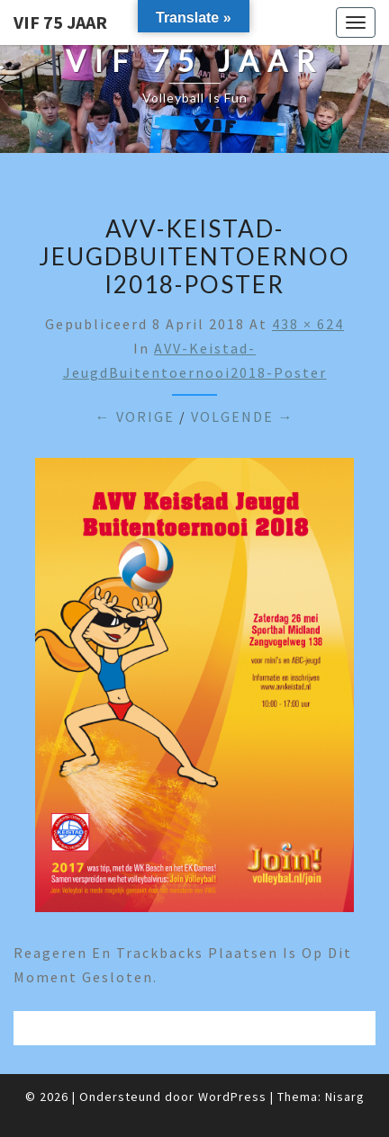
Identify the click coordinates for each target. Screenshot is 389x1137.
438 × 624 (308, 324)
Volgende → (242, 416)
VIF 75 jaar (60, 22)
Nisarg (345, 1096)
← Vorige (135, 416)
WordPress (232, 1096)
